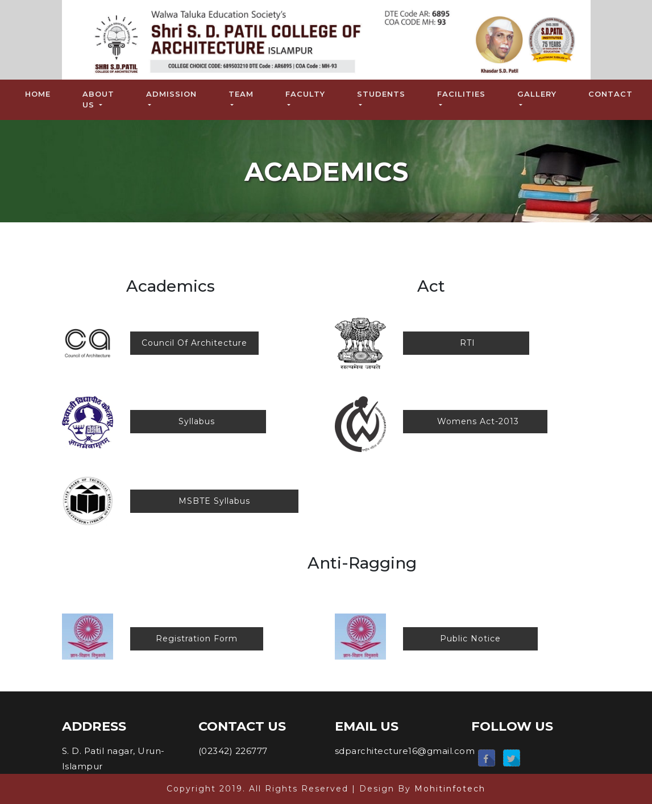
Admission (171, 93)
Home (40, 93)
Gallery (537, 93)
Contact (610, 93)
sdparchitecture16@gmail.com (405, 750)
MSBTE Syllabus (214, 501)
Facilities (461, 93)
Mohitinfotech (449, 789)
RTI (466, 343)
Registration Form (197, 638)
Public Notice (470, 638)
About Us (98, 99)
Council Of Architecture (194, 343)
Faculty (305, 93)
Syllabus (198, 421)
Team (241, 93)
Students (381, 93)
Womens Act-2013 (475, 421)
